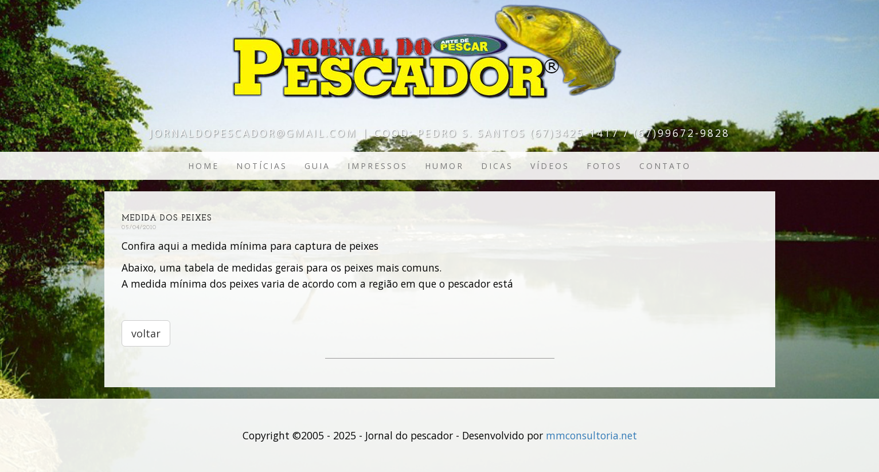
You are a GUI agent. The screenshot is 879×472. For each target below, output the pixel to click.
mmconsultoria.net (591, 435)
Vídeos (549, 165)
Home (203, 165)
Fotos (604, 165)
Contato (665, 165)
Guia (317, 165)
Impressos (377, 165)
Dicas (497, 165)
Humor (444, 165)
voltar (146, 333)
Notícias (261, 165)
